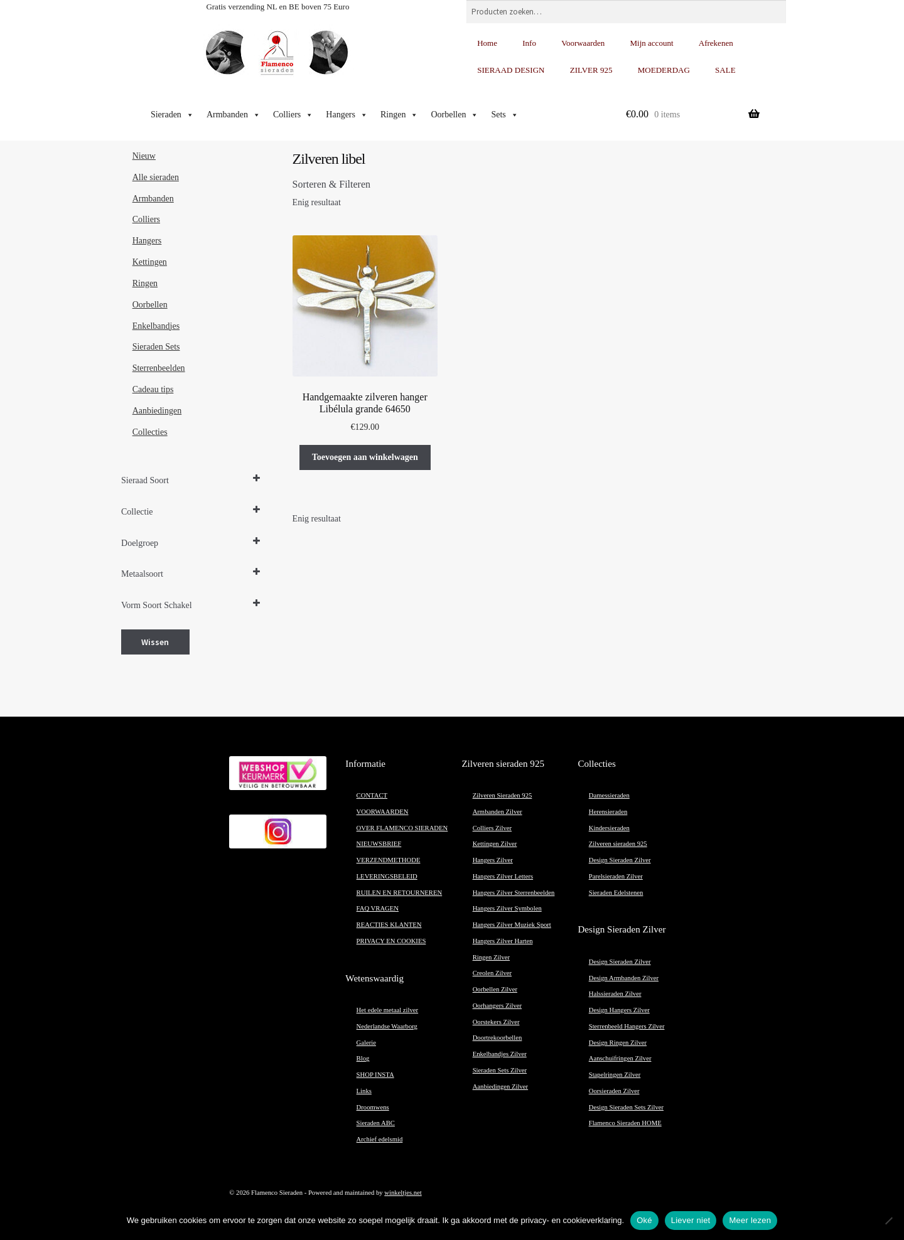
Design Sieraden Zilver (620, 860)
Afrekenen (716, 43)
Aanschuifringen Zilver (620, 1058)
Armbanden (234, 115)
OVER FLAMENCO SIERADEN (402, 828)
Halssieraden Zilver (615, 993)
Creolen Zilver (492, 973)
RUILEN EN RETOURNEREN (400, 892)
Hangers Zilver (493, 860)
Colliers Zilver (492, 828)
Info (529, 43)
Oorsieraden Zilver (614, 1091)
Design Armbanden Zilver (624, 978)
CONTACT (372, 795)
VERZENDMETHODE (389, 860)
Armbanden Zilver (497, 811)
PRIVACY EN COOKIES (391, 941)
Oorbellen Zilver (495, 989)
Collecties (150, 432)
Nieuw (144, 156)
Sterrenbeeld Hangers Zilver (627, 1026)
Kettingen (149, 262)
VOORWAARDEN (383, 811)
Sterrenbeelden (158, 368)
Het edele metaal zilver (388, 1010)
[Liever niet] (888, 1220)
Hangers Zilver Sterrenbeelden (514, 892)
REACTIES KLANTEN (389, 924)
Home (487, 43)
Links (364, 1091)
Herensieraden (608, 811)
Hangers (347, 115)
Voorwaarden (583, 43)
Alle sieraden (155, 177)
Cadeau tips (153, 389)
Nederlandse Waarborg (387, 1026)
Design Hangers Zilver (619, 1010)
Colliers (293, 115)
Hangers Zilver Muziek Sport (512, 924)
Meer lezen (750, 1220)
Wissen (155, 642)
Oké (644, 1220)
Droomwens (373, 1107)
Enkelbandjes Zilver (500, 1053)
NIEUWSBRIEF (379, 843)
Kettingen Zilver (495, 843)
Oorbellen (454, 115)
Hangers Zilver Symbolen (507, 908)
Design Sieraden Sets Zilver (626, 1107)
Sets (504, 115)
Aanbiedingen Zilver (500, 1086)
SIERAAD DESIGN (510, 70)
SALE (725, 70)
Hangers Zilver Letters (503, 876)
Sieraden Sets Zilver (500, 1070)
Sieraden (172, 115)
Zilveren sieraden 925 (618, 843)
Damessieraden (609, 795)
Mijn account (652, 43)
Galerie (366, 1042)
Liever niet (691, 1220)
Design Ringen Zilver (618, 1042)
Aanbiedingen (157, 410)
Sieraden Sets (156, 346)
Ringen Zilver (491, 957)
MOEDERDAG (664, 70)
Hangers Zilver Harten (503, 941)
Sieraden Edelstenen (616, 892)
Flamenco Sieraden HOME (625, 1123)
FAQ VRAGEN (378, 908)
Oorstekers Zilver (496, 1021)
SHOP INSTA (375, 1074)
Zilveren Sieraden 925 (502, 795)
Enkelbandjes (156, 326)
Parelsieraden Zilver (616, 876)
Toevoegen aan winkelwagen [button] (365, 457)
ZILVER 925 (591, 70)
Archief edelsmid (380, 1139)
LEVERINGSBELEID (387, 876)
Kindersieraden (609, 828)
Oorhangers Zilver (497, 1005)
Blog (363, 1058)
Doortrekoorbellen (497, 1037)
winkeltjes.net (402, 1192)
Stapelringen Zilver (615, 1074)
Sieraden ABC (376, 1123)
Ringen (399, 115)
